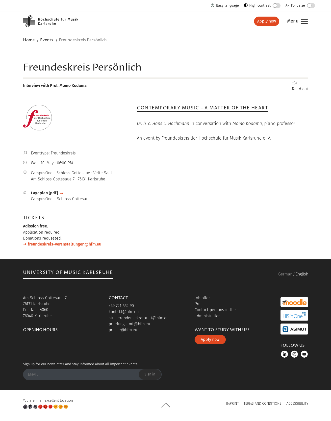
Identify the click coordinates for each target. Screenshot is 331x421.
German (285, 274)
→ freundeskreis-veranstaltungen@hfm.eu (62, 244)
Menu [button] (292, 21)
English (302, 274)
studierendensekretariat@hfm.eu (139, 318)
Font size (298, 5)
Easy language (227, 5)
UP (166, 405)
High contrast (260, 5)
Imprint (232, 403)
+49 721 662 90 (121, 305)
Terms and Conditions (262, 403)
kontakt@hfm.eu (124, 311)
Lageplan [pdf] (44, 193)
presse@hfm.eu (123, 329)
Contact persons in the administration (215, 312)
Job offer (202, 298)
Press (199, 303)
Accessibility (297, 403)
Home (29, 40)
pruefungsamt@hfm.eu (129, 324)
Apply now (266, 21)
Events (46, 40)
